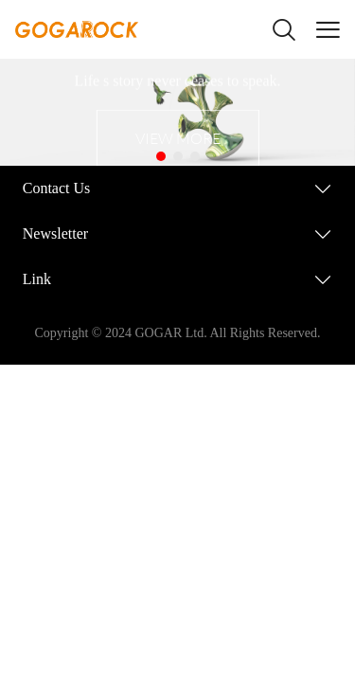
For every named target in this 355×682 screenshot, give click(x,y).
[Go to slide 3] (195, 156)
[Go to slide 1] (161, 156)
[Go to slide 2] (178, 156)
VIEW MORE (178, 138)
